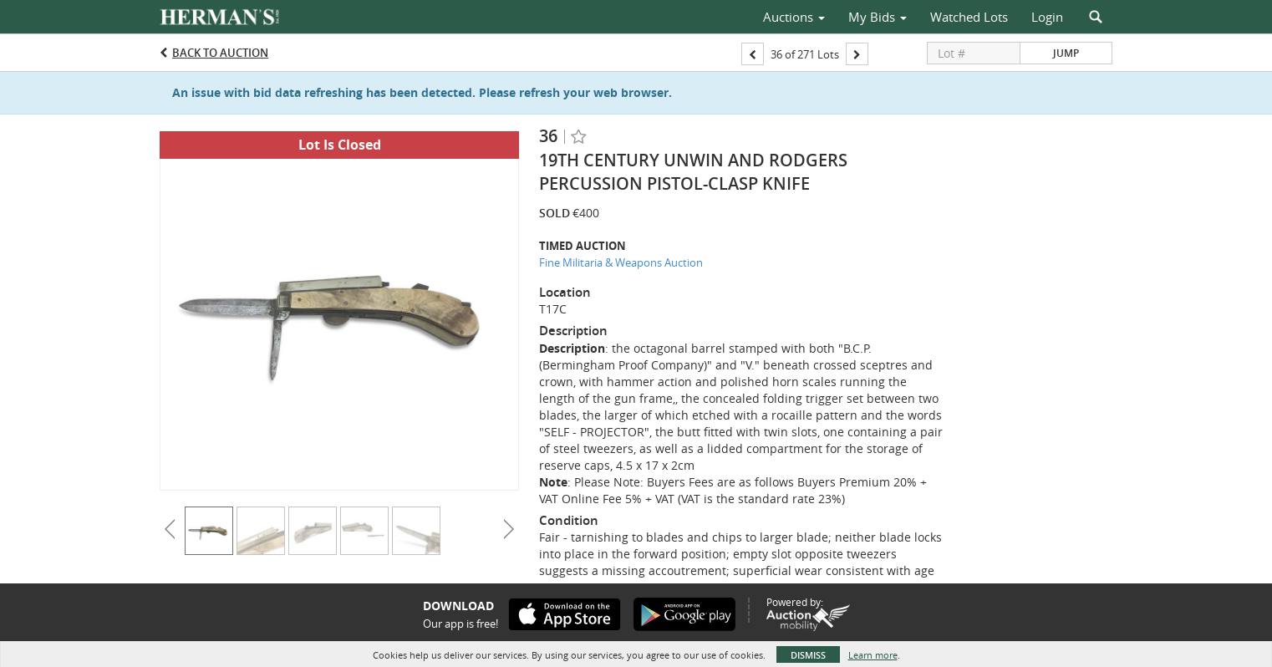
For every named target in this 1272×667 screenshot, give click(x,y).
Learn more (873, 655)
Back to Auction (220, 52)
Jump (1066, 53)
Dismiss (808, 655)
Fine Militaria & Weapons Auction (621, 262)
